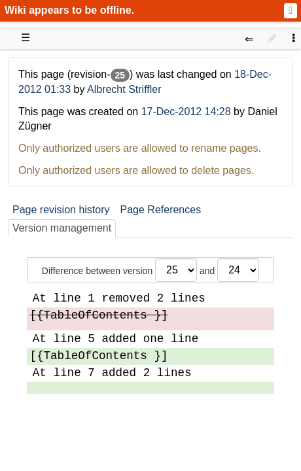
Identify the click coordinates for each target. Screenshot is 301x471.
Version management (61, 228)
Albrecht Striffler (124, 89)
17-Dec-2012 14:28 (186, 111)
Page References (161, 209)
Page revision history (61, 209)
